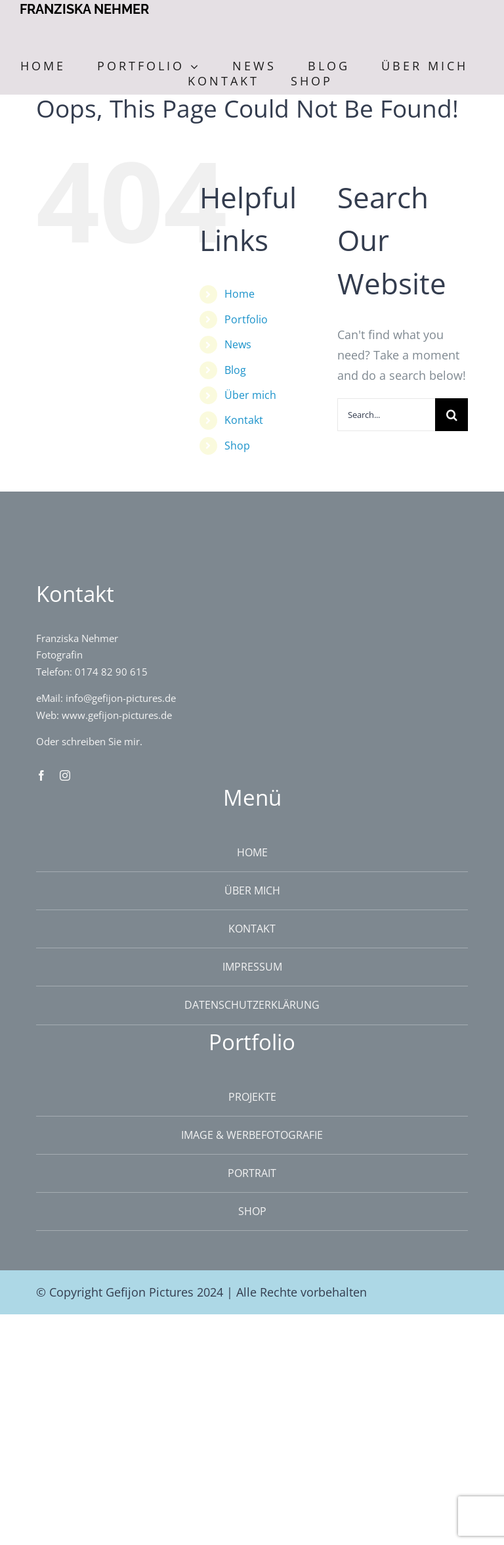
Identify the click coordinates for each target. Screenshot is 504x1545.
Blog (235, 370)
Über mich (250, 395)
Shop (237, 445)
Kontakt (243, 420)
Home (239, 294)
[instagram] (65, 775)
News (237, 344)
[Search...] (386, 414)
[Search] (451, 414)
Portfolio (246, 319)
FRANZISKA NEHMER (84, 9)
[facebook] (41, 775)
